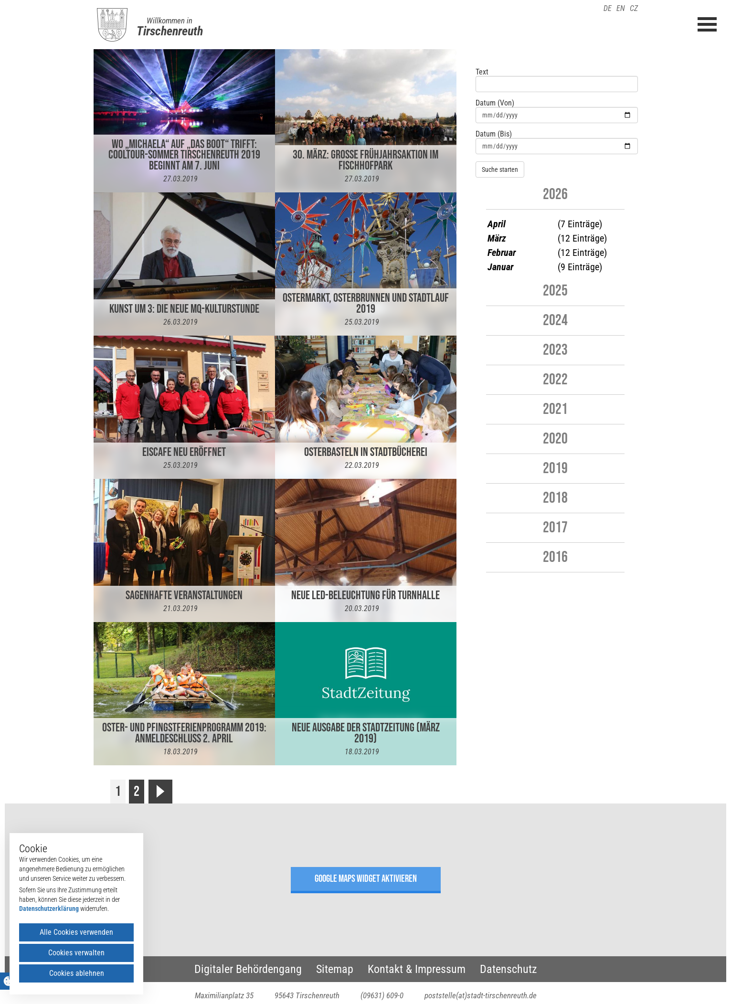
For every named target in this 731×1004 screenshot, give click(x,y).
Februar (501, 252)
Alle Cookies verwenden (76, 932)
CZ (634, 8)
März (496, 238)
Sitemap (334, 969)
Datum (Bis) (494, 134)
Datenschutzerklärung (49, 908)
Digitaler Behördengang (248, 969)
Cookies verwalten (76, 952)
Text (482, 72)
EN (620, 8)
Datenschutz (508, 969)
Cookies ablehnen (76, 973)
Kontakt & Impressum (417, 969)
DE (608, 8)
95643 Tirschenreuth (307, 995)
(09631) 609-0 (381, 995)
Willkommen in (169, 20)
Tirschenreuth (170, 31)
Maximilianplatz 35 (224, 995)
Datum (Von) (495, 103)
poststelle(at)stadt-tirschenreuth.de (480, 995)
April (496, 224)
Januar (500, 267)
